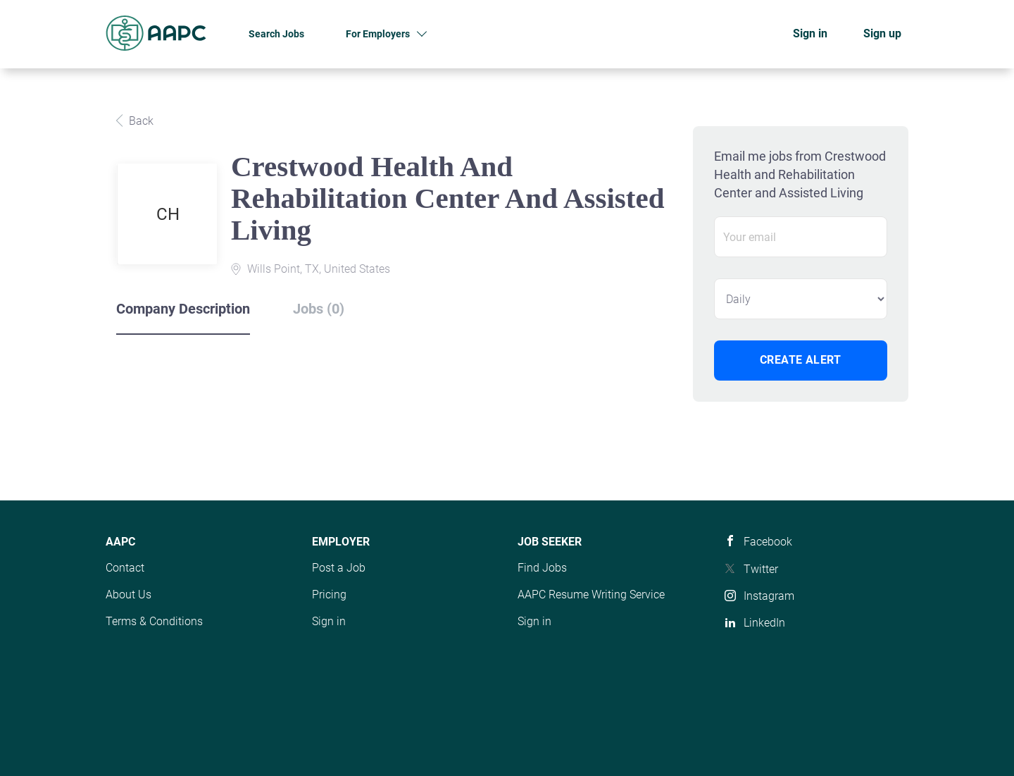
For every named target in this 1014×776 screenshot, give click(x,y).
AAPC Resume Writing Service (591, 594)
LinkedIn (764, 622)
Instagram (769, 596)
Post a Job (338, 567)
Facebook (768, 541)
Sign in (810, 33)
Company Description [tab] (183, 308)
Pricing (329, 594)
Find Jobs (542, 567)
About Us (128, 594)
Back (140, 121)
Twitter (761, 569)
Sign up (882, 33)
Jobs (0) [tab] (318, 308)
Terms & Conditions (154, 621)
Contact (125, 567)
